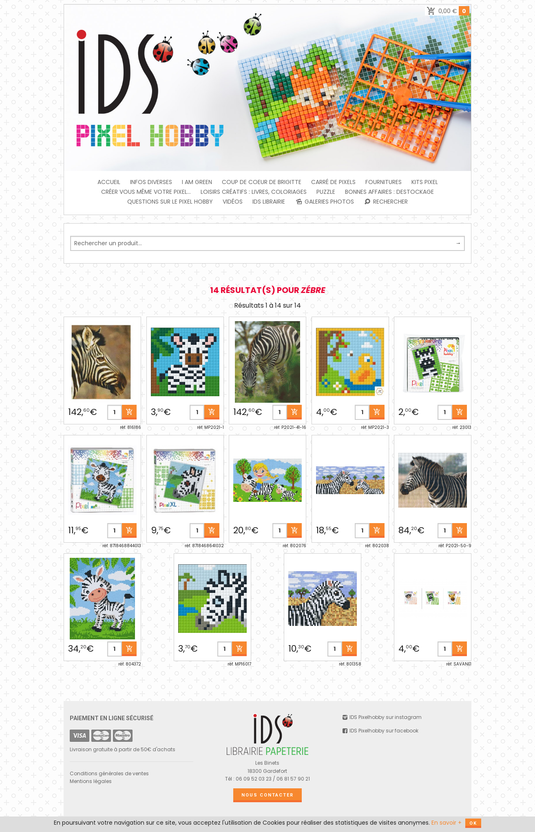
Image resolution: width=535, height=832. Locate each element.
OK (473, 823)
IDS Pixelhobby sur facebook (380, 730)
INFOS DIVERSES (151, 182)
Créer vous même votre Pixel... (146, 192)
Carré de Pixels (333, 182)
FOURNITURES (383, 182)
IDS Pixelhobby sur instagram (382, 717)
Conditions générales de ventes (109, 773)
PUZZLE (325, 192)
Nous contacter (267, 795)
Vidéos (233, 201)
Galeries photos (324, 201)
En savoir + (446, 823)
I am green (197, 182)
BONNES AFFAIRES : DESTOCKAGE (389, 192)
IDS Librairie (268, 201)
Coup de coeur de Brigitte (261, 182)
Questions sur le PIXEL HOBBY (170, 201)
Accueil (108, 182)
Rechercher (386, 201)
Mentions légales (91, 781)
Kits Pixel (424, 182)
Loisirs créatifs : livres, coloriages (254, 192)
